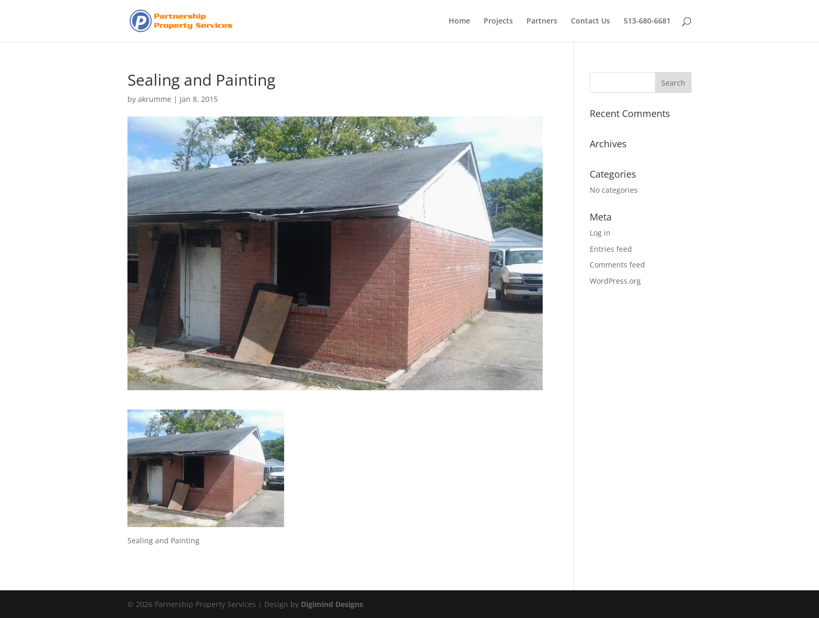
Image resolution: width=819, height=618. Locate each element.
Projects (498, 21)
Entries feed (611, 249)
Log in (600, 233)
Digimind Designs (332, 604)
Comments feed (617, 265)
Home (459, 21)
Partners (541, 21)
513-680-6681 (647, 21)
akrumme (154, 99)
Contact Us (590, 21)
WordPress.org (615, 281)
